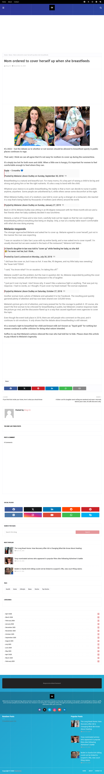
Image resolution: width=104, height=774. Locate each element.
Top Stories (45, 589)
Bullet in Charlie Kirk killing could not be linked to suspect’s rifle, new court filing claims (48, 569)
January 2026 (52, 624)
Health (8, 589)
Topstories (18, 771)
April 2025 (52, 654)
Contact (16, 2)
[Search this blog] (40, 532)
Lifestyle (22, 589)
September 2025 (52, 637)
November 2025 (52, 631)
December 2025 (52, 627)
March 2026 (52, 617)
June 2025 (52, 648)
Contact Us (98, 771)
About (10, 2)
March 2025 (52, 658)
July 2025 (52, 644)
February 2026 (52, 620)
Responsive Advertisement (52, 683)
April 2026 (52, 614)
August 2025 (52, 641)
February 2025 (52, 661)
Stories (37, 589)
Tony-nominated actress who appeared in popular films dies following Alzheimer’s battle (49, 559)
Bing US (8, 66)
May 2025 (52, 651)
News (10, 55)
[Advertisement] (52, 34)
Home (4, 2)
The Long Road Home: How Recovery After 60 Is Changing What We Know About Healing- (48, 548)
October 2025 (52, 634)
